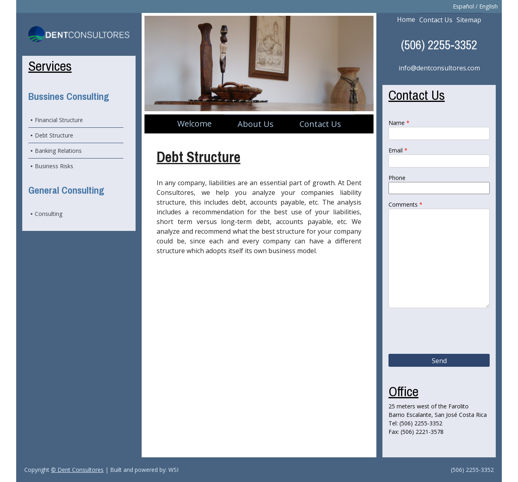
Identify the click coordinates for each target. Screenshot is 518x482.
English (488, 6)
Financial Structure (59, 120)
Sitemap (468, 19)
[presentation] (439, 332)
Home (406, 19)
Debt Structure (54, 135)
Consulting (48, 214)
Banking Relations (58, 150)
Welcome (194, 123)
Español (463, 6)
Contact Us (320, 123)
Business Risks (54, 166)
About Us (256, 123)
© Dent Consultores (77, 470)
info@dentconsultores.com (439, 67)
